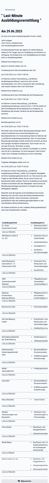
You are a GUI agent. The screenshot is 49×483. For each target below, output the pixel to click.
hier (21, 62)
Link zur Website (8, 453)
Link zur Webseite (8, 232)
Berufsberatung (10, 10)
